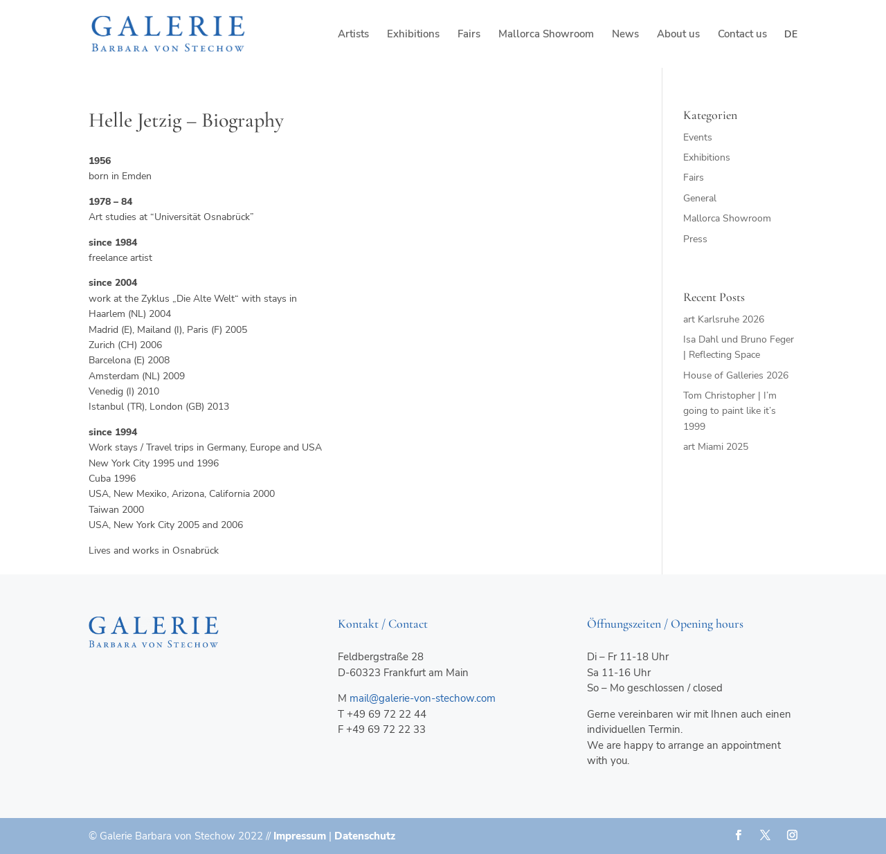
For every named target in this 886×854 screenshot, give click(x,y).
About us (678, 35)
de (790, 34)
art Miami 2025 (715, 446)
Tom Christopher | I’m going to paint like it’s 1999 (730, 411)
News (625, 35)
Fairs (469, 35)
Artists (353, 35)
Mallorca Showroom (546, 35)
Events (697, 137)
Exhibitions (413, 35)
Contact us (742, 35)
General (699, 198)
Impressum (299, 836)
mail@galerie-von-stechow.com (423, 698)
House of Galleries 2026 (735, 375)
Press (695, 239)
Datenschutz (364, 836)
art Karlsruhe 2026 (723, 319)
